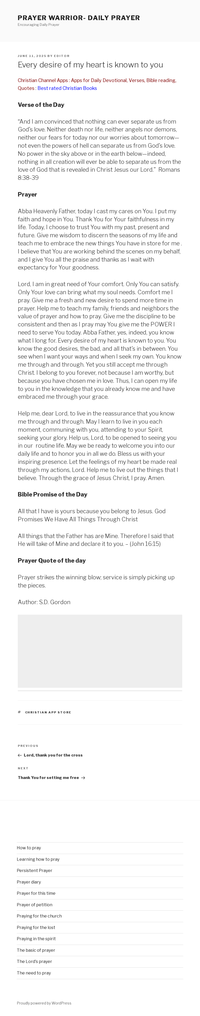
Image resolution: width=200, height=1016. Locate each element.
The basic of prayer (36, 950)
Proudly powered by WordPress (44, 1003)
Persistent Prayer (34, 870)
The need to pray (34, 973)
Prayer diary (29, 882)
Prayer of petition (34, 904)
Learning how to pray (38, 859)
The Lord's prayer (34, 961)
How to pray (29, 847)
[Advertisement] (100, 651)
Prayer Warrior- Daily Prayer (79, 18)
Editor (62, 56)
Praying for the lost (36, 927)
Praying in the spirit (36, 938)
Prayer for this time (36, 893)
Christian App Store (48, 712)
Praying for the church (39, 916)
